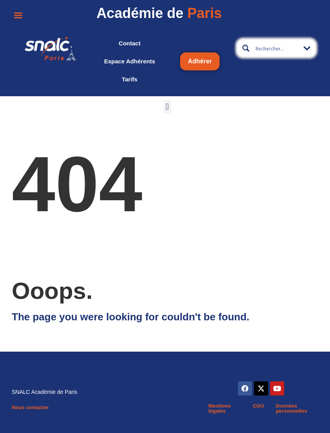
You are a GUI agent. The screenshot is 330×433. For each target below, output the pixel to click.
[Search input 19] (279, 48)
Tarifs (129, 79)
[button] (167, 106)
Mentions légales (219, 408)
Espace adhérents (129, 61)
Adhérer (200, 61)
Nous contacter (30, 407)
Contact (130, 43)
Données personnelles (291, 408)
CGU (258, 406)
